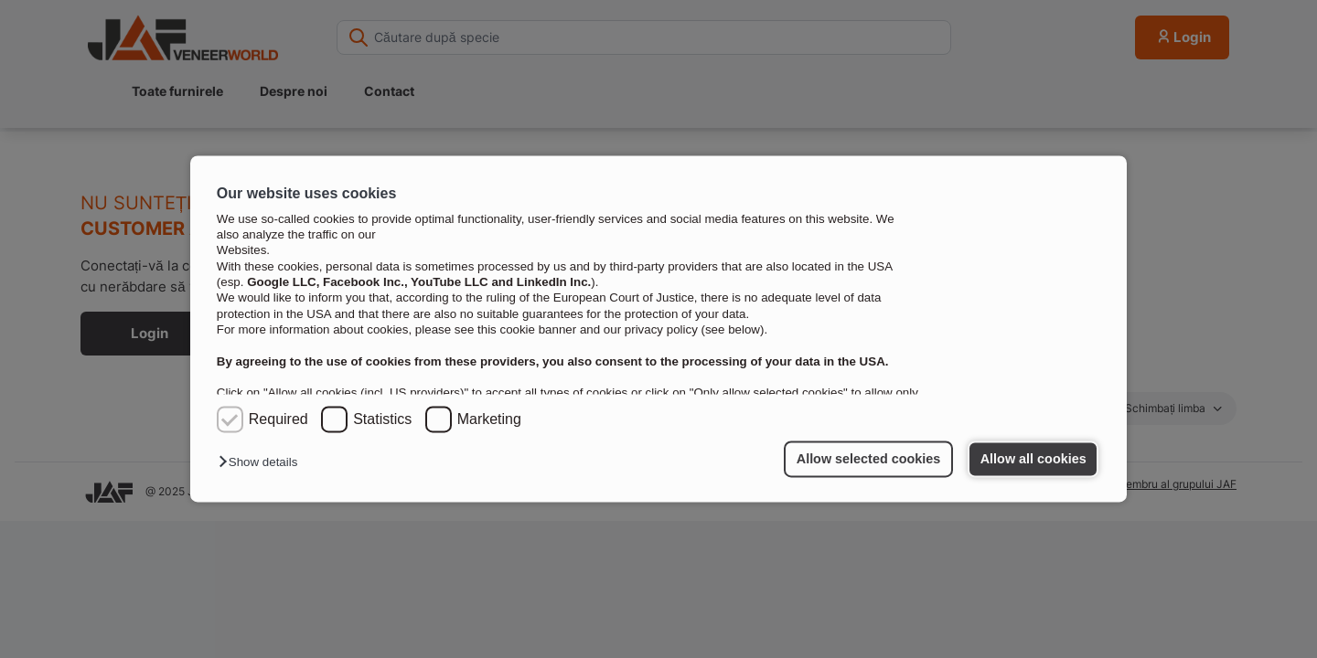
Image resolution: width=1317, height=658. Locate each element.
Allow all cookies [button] (1033, 458)
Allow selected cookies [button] (869, 458)
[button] (262, 463)
